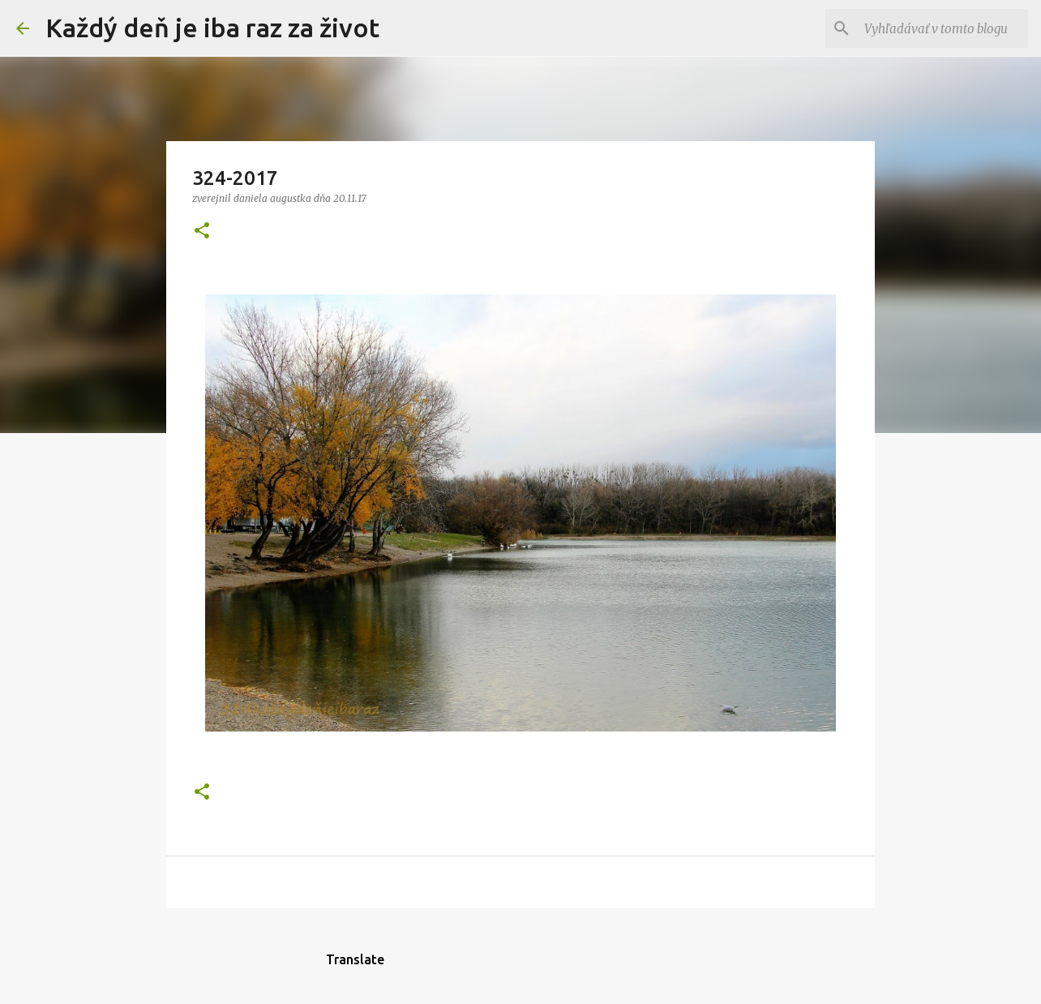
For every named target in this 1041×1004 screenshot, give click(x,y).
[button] (202, 231)
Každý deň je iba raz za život (212, 27)
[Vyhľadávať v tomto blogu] (943, 28)
